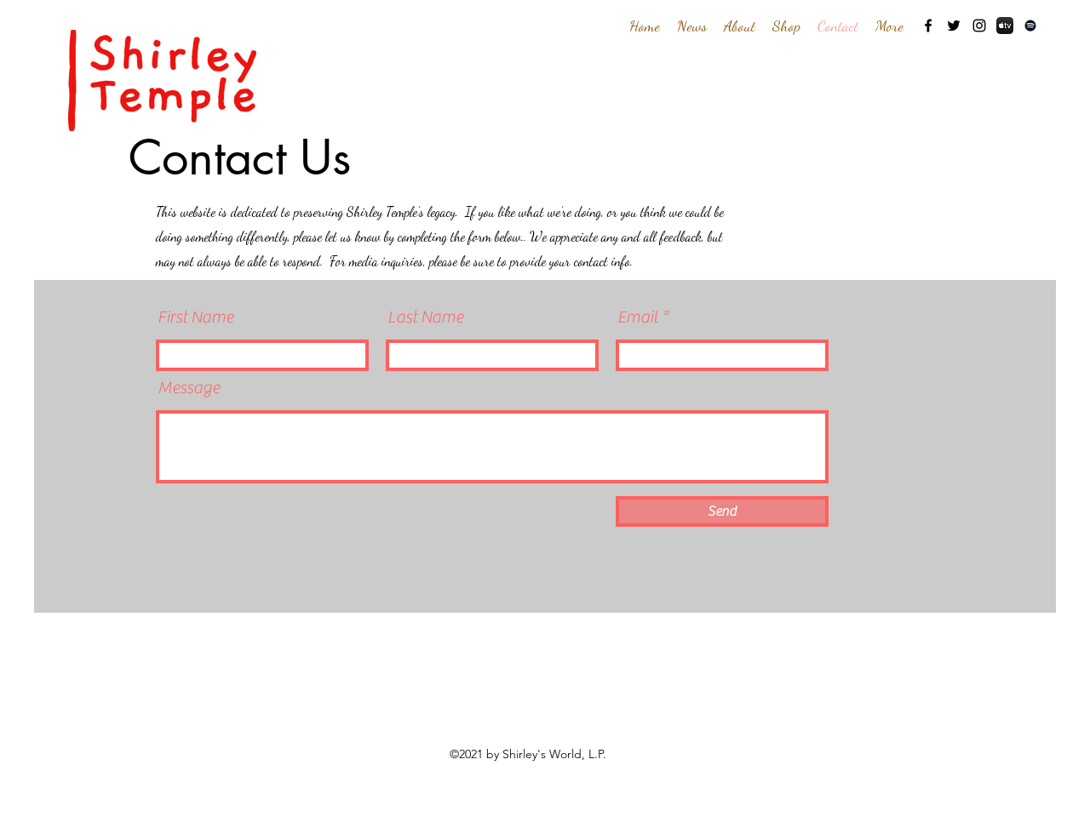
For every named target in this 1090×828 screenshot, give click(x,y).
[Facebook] (928, 25)
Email (637, 317)
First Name (195, 317)
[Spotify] (1030, 25)
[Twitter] (953, 25)
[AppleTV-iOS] (1004, 25)
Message (189, 388)
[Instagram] (979, 25)
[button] (739, 25)
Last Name (425, 317)
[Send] (722, 511)
